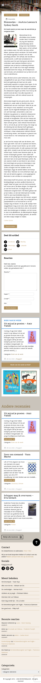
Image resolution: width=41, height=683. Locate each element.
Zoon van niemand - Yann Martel (17, 455)
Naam (6, 294)
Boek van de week (11, 15)
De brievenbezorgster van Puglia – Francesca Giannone (19, 605)
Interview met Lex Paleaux (10, 597)
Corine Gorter (8, 220)
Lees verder (9, 439)
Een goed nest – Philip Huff (10, 608)
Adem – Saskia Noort (22, 635)
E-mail (6, 299)
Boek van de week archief (20, 365)
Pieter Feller (27, 551)
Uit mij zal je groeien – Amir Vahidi (18, 324)
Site (5, 303)
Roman (20, 483)
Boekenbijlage (6, 641)
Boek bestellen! (10, 226)
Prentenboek (24, 15)
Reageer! (19, 359)
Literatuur (14, 483)
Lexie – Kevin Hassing (23, 623)
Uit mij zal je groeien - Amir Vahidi (17, 414)
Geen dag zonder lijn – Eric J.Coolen (13, 601)
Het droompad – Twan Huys (11, 582)
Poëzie (13, 524)
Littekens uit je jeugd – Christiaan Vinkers (15, 593)
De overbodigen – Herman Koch (12, 589)
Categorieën (5, 669)
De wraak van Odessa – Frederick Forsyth (21, 629)
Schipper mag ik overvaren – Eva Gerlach (19, 496)
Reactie (7, 272)
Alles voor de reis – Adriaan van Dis (13, 586)
